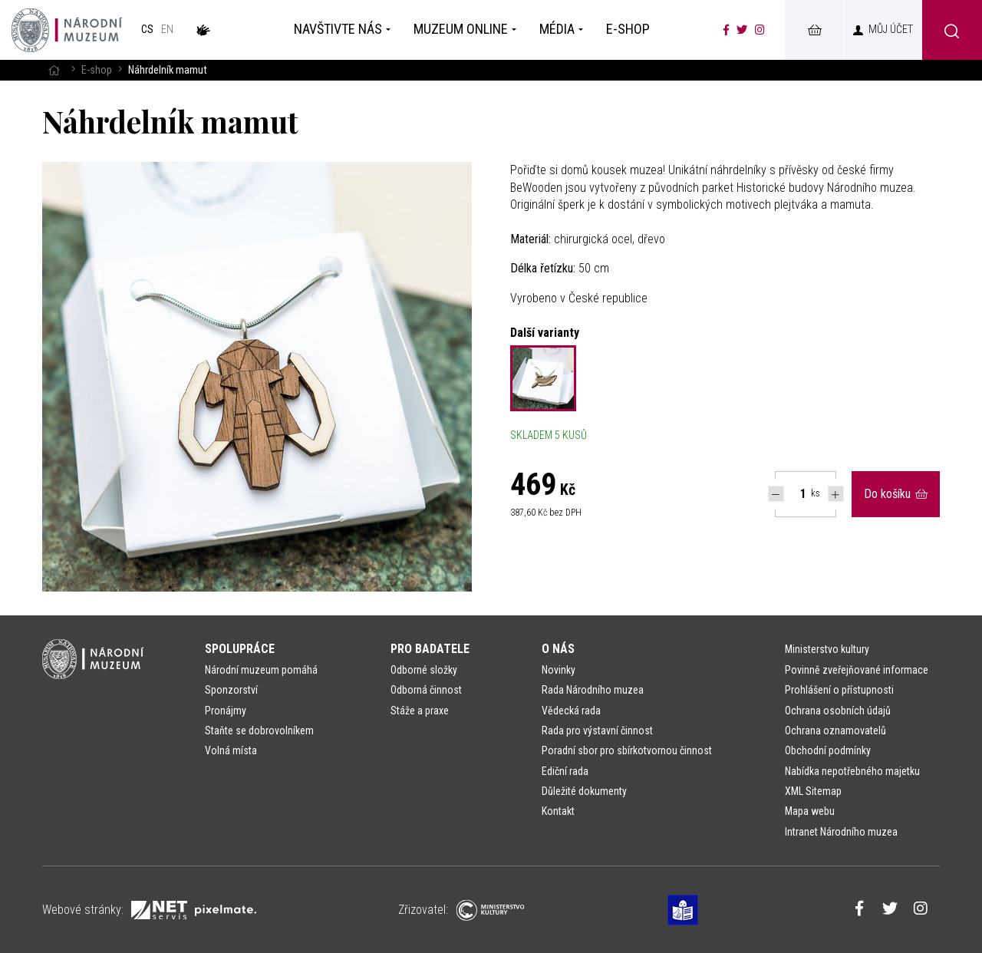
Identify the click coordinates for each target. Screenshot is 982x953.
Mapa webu (810, 811)
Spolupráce (240, 648)
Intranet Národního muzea (841, 832)
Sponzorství (231, 690)
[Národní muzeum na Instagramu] (760, 30)
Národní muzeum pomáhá (261, 670)
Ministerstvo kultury (827, 649)
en (167, 29)
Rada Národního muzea (593, 690)
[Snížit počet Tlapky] (776, 494)
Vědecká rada (571, 710)
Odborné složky (423, 670)
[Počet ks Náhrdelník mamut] (794, 494)
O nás (558, 648)
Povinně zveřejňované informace (856, 670)
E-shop (96, 70)
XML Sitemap (813, 791)
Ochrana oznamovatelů (835, 730)
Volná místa (231, 750)
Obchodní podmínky (828, 750)
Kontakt (558, 811)
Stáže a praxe (419, 710)
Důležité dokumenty (584, 791)
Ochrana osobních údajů (838, 710)
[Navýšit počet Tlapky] (836, 494)
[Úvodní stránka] (67, 30)
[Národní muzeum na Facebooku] (726, 30)
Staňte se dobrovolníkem (259, 730)
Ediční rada (565, 771)
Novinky (558, 670)
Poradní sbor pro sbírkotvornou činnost (627, 750)
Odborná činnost (426, 690)
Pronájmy (225, 710)
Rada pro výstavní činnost (597, 730)
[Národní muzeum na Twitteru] (742, 30)
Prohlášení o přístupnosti (839, 690)
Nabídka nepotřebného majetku (852, 771)
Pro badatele (430, 648)
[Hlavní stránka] (53, 70)
